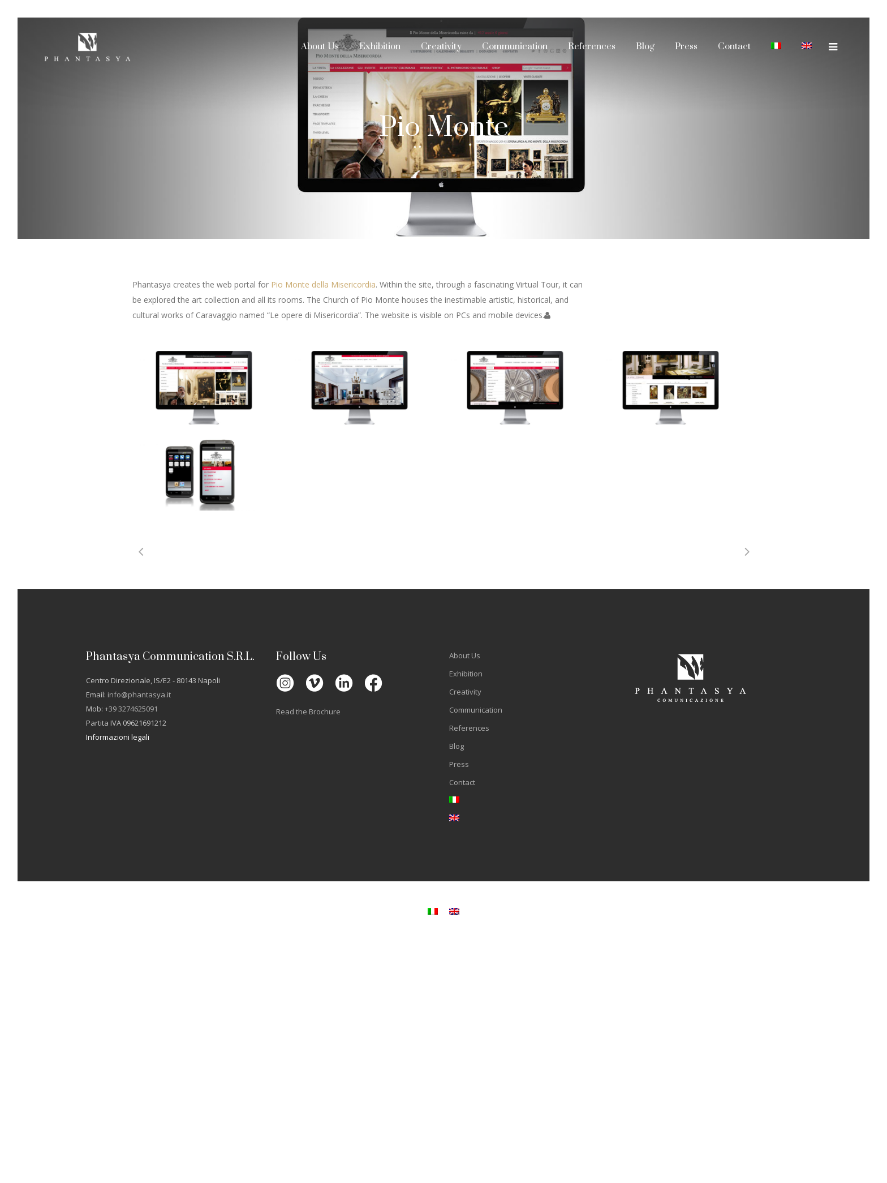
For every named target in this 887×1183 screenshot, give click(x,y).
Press (459, 764)
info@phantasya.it (139, 694)
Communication (475, 710)
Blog (456, 746)
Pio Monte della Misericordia (323, 284)
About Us (464, 655)
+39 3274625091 (131, 709)
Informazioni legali (117, 737)
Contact (462, 782)
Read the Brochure (308, 711)
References (469, 728)
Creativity (465, 692)
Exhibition (466, 673)
